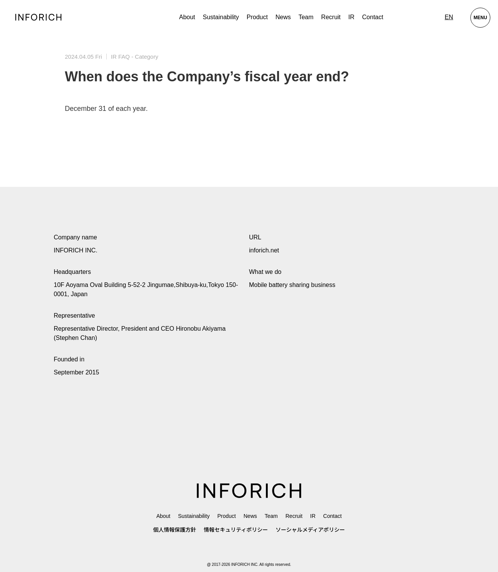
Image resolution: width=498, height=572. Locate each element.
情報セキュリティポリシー (236, 530)
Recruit (331, 17)
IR (351, 17)
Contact (372, 17)
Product (226, 516)
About (187, 17)
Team (305, 17)
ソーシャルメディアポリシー (310, 530)
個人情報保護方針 (174, 530)
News (283, 17)
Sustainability (221, 17)
